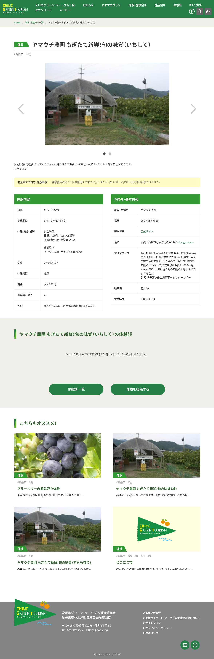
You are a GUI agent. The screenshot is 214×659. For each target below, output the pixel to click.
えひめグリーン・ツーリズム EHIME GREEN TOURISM (15, 9)
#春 (130, 556)
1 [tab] (104, 154)
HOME (17, 22)
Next (193, 109)
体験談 (177, 5)
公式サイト (147, 231)
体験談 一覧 (76, 389)
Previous (21, 109)
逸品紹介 (160, 5)
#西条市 (18, 54)
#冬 (149, 556)
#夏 (31, 482)
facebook (192, 11)
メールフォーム (184, 645)
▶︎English (34, 14)
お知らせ (88, 5)
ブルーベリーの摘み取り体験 (38, 488)
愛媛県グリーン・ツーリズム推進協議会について (172, 617)
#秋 (29, 54)
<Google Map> (185, 242)
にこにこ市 (124, 562)
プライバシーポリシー (158, 628)
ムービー (65, 10)
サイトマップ (153, 623)
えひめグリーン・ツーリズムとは (55, 5)
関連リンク (151, 633)
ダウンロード (43, 10)
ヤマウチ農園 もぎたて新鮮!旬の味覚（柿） (146, 488)
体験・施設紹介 (138, 5)
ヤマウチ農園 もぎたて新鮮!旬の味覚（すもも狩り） (54, 562)
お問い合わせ (153, 612)
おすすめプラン (111, 5)
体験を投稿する (137, 389)
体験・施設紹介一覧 (34, 22)
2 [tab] (110, 154)
